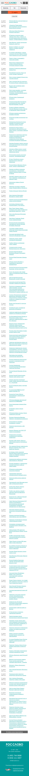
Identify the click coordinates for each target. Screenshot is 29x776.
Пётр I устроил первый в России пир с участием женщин (18, 77)
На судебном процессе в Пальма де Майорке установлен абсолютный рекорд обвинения (18, 547)
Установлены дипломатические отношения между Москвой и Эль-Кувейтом (17, 525)
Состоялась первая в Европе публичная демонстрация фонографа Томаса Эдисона (18, 230)
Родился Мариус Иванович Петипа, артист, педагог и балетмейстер (18, 165)
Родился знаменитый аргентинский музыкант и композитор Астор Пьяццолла (17, 361)
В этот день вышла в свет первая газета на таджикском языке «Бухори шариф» (18, 273)
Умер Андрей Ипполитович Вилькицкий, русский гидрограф (17, 278)
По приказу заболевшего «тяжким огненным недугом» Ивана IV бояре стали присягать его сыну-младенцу (18, 54)
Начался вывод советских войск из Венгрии (17, 608)
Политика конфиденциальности (14, 765)
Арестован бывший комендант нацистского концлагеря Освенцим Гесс (17, 511)
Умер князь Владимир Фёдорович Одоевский (17, 214)
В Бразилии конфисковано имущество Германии (15, 469)
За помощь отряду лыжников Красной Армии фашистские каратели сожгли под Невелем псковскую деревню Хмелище (18, 454)
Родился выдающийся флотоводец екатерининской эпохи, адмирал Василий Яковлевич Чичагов (17, 103)
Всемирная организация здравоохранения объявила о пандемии (16, 694)
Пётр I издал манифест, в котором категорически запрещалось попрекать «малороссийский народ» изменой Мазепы (18, 92)
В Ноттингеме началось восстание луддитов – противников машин (17, 155)
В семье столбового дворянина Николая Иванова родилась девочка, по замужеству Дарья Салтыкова (18, 109)
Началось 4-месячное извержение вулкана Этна (17, 69)
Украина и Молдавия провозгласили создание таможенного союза (18, 651)
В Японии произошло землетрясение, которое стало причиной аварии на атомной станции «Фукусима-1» (18, 684)
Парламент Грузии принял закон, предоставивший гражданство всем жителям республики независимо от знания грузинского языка (18, 623)
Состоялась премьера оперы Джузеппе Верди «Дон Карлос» (17, 204)
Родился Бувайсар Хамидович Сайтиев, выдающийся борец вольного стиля (16, 561)
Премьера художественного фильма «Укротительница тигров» (18, 520)
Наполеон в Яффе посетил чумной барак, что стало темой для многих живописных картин (17, 150)
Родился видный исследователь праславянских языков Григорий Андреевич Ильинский (17, 224)
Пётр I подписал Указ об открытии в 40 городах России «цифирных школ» (18, 82)
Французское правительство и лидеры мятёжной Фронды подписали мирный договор (16, 64)
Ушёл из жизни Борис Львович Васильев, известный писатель (16, 689)
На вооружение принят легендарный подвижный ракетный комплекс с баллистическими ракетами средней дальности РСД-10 (18, 568)
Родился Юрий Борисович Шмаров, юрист (18, 258)
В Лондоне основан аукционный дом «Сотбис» (18, 118)
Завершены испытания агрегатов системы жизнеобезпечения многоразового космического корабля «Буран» (17, 597)
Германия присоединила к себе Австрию (17, 426)
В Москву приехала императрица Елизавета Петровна (17, 113)
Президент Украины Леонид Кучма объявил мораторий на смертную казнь (17, 646)
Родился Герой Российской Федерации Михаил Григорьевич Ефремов (17, 253)
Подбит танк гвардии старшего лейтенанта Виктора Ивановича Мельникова (17, 492)
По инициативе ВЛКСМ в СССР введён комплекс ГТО (16, 390)
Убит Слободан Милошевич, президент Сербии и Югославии (17, 678)
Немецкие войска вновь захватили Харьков (17, 478)
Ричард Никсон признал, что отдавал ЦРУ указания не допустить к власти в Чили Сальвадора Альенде (18, 581)
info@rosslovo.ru (14, 760)
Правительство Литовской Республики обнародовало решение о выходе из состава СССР (18, 603)
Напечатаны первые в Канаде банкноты (16, 182)
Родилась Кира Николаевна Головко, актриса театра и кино (18, 331)
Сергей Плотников (18, 770)
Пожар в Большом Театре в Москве (18, 191)
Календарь (5, 8)
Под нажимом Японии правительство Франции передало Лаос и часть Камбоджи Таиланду (18, 447)
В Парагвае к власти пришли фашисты (16, 409)
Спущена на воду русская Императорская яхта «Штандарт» (17, 247)
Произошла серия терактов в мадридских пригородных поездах (17, 674)
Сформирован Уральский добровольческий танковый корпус (18, 474)
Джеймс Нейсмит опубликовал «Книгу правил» (16, 243)
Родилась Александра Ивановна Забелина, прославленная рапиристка (18, 418)
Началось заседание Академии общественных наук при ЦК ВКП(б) (17, 516)
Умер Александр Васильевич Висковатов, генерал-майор (16, 195)
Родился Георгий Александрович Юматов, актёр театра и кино (17, 376)
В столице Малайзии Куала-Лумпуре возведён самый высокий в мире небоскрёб (18, 641)
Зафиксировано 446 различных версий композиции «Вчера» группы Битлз (18, 531)
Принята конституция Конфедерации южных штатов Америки (18, 200)
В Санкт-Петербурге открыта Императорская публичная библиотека (16, 160)
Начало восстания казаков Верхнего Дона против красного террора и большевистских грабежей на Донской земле (18, 337)
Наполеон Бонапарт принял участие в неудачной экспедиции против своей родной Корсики (18, 145)
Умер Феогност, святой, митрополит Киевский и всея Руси (18, 43)
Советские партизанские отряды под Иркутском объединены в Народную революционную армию (18, 344)
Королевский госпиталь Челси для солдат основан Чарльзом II (17, 73)
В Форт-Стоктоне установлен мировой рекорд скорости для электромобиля (16, 635)
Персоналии (23, 8)
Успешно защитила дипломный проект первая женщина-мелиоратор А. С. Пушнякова (18, 381)
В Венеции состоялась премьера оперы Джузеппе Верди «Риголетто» (18, 187)
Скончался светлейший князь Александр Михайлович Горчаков (17, 234)
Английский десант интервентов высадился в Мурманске (17, 308)
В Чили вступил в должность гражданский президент (16, 612)
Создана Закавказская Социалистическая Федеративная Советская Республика (17, 367)
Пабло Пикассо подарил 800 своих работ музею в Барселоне (17, 542)
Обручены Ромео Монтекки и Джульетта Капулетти (16, 31)
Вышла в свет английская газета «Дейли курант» (17, 86)
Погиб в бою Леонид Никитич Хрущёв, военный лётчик (16, 487)
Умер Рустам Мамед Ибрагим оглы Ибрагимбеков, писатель (17, 716)
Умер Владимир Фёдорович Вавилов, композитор (18, 556)
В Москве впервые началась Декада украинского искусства (18, 413)
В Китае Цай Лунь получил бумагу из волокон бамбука (18, 21)
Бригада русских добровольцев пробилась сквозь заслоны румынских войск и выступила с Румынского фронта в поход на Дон (18, 326)
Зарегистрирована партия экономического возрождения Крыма (18, 616)
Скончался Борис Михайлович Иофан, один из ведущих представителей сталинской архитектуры (16, 575)
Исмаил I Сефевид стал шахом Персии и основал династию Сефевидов (16, 48)
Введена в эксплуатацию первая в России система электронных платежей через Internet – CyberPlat (18, 661)
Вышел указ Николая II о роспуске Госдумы (17, 304)
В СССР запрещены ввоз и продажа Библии (18, 386)
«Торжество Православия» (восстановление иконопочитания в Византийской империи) (18, 26)
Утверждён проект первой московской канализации (15, 239)
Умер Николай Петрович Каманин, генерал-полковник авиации (17, 586)
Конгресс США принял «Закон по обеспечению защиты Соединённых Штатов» (18, 442)
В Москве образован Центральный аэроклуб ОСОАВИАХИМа (17, 400)
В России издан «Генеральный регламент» (16, 98)
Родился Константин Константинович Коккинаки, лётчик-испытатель (18, 268)
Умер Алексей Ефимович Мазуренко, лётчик (18, 670)
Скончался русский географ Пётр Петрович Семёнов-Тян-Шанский (17, 282)
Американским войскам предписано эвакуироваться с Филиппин (18, 459)
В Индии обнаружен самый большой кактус (18, 655)
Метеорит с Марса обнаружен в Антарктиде (17, 665)
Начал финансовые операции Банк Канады (17, 404)
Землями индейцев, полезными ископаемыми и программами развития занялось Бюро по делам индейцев (17, 171)
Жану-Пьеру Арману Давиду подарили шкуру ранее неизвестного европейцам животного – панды (18, 210)
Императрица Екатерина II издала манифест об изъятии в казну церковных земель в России (17, 123)
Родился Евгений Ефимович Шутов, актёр (17, 371)
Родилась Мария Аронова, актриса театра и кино (17, 552)
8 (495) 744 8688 (14, 755)
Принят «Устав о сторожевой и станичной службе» (16, 59)
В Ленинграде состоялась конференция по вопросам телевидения (16, 436)
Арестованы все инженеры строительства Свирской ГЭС (16, 355)
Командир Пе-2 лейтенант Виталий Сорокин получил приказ (18, 497)
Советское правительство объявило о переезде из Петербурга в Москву (18, 312)
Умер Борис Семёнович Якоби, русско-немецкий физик (16, 219)
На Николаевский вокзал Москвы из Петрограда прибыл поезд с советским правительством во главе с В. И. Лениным (18, 318)
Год (14, 8)
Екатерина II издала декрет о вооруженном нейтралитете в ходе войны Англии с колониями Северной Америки (18, 130)
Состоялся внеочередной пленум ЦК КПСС (18, 591)
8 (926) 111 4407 (14, 758)
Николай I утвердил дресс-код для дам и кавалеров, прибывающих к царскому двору (17, 178)
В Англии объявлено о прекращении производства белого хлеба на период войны (18, 465)
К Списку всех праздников (14, 732)
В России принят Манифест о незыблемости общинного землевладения (16, 263)
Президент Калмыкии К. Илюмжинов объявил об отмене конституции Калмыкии (18, 629)
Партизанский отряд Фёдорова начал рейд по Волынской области (18, 483)
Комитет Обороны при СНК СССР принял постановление (17, 431)
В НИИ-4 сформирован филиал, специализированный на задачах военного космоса (17, 537)
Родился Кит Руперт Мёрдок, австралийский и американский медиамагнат (17, 395)
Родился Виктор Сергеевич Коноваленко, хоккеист (15, 422)
